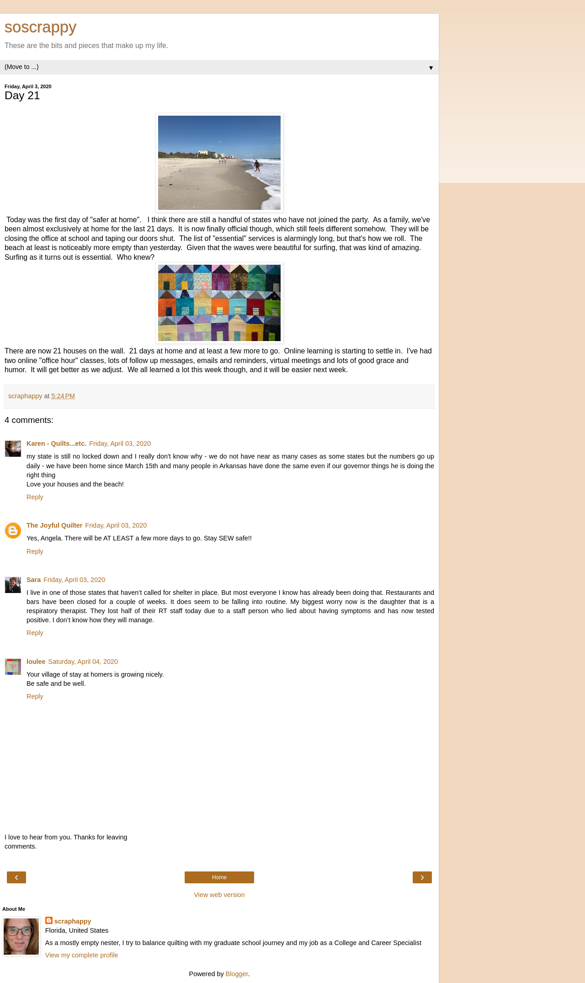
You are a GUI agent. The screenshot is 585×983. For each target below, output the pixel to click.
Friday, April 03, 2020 (120, 443)
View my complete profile (81, 955)
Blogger (237, 974)
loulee (36, 661)
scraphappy (72, 921)
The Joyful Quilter (54, 525)
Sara (34, 579)
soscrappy (40, 27)
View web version (219, 894)
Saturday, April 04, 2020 (83, 661)
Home (219, 877)
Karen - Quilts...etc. (56, 443)
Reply (35, 497)
